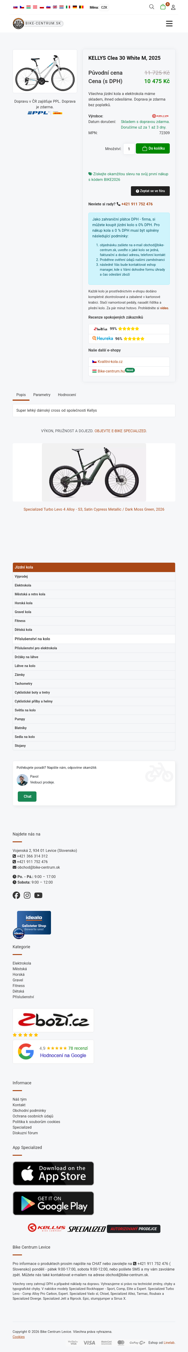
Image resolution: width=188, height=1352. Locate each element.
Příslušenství (23, 997)
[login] (172, 7)
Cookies (19, 1337)
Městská (20, 969)
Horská (19, 974)
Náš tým (20, 1099)
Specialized (22, 1127)
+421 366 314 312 (32, 856)
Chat (27, 796)
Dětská (18, 991)
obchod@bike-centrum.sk (39, 867)
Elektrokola (22, 963)
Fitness (19, 985)
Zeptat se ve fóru (150, 191)
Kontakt (19, 1105)
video (164, 308)
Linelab (169, 1343)
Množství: (113, 149)
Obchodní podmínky (29, 1110)
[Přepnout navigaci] (134, 23)
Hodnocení (67, 395)
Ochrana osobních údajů (33, 1116)
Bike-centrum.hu (108, 371)
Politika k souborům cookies (36, 1122)
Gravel (18, 980)
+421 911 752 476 (137, 204)
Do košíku (153, 148)
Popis (21, 395)
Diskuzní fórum (25, 1133)
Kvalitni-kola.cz (107, 361)
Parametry (41, 395)
